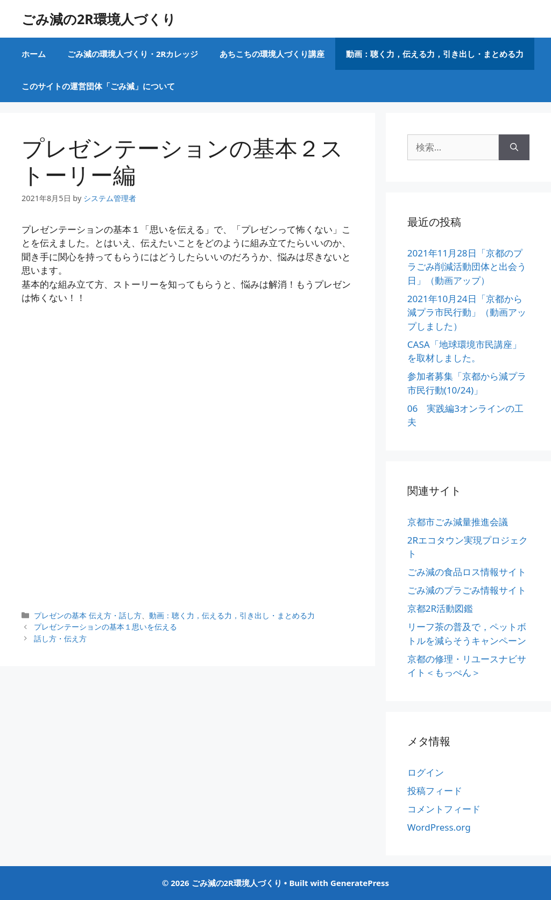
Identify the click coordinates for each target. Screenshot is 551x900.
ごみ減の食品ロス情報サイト (466, 572)
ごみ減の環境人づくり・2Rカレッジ (132, 53)
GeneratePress (359, 882)
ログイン (425, 772)
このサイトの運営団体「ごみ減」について (98, 86)
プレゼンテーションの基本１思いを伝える (105, 627)
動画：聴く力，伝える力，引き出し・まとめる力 (435, 53)
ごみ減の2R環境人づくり (99, 19)
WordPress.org (439, 827)
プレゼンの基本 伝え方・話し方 (88, 615)
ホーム (34, 53)
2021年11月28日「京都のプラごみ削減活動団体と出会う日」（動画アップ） (466, 267)
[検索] (514, 147)
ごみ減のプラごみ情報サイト (466, 590)
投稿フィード (434, 790)
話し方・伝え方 (60, 638)
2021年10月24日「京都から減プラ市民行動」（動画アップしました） (466, 312)
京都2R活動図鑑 (440, 608)
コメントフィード (444, 809)
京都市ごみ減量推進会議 (457, 522)
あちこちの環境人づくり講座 (272, 53)
